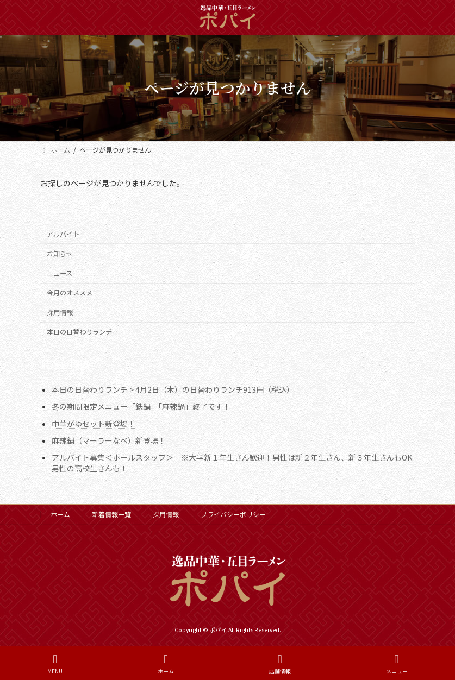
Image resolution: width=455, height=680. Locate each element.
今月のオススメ (69, 293)
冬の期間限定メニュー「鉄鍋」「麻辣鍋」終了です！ (141, 406)
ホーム (60, 514)
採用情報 (60, 312)
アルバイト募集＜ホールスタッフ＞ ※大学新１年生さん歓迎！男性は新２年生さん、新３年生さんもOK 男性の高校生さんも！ (236, 463)
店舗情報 (280, 664)
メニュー (397, 664)
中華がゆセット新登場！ (93, 423)
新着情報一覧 (111, 514)
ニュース (59, 273)
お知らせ (60, 254)
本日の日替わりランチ (79, 332)
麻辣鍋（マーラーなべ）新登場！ (109, 440)
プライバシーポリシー (233, 514)
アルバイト (63, 234)
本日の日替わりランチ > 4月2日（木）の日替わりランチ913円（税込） (173, 389)
